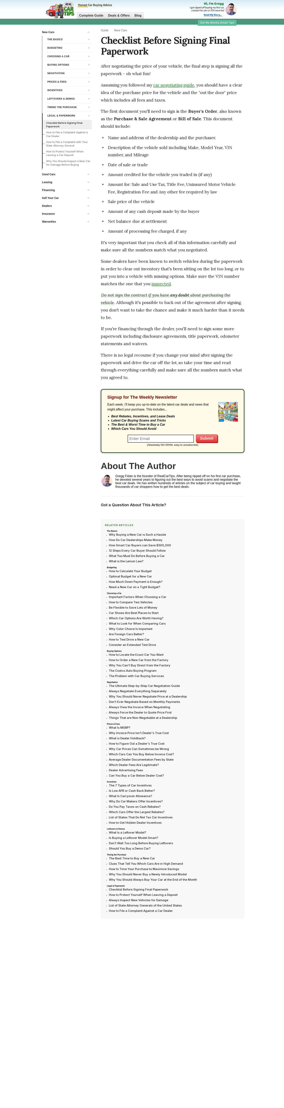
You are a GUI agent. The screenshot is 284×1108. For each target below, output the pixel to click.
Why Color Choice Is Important (130, 629)
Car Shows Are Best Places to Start (134, 613)
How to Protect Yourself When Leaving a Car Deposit (65, 153)
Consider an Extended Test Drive (132, 645)
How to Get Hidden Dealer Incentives (135, 822)
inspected (161, 283)
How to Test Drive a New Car (129, 639)
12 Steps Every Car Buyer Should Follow (137, 550)
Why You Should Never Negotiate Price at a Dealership (148, 696)
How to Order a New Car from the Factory (138, 660)
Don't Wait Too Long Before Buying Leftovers (141, 843)
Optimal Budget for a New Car (130, 576)
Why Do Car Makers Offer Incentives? (136, 801)
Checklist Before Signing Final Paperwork (64, 124)
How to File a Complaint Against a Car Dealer (67, 134)
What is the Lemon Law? (126, 561)
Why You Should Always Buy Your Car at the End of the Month (153, 879)
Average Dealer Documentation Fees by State (141, 759)
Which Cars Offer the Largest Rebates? (136, 812)
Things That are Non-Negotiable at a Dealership (143, 718)
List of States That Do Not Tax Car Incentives (141, 817)
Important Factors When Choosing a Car (137, 597)
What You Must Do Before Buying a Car (137, 556)
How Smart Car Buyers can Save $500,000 (140, 545)
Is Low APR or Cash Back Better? (132, 791)
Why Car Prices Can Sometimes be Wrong (139, 749)
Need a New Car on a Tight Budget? (134, 587)
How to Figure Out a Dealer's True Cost (136, 743)
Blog (138, 15)
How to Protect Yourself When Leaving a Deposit (143, 895)
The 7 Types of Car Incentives (130, 785)
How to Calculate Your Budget (130, 571)
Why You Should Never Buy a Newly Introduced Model (148, 874)
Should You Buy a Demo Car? (129, 848)
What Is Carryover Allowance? (130, 796)
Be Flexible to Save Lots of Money (133, 607)
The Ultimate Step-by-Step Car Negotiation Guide (144, 686)
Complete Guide (91, 15)
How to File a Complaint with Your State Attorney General (67, 143)
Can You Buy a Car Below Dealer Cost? (136, 775)
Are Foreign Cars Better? (126, 634)
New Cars (120, 30)
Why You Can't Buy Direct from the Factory (139, 665)
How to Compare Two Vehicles (130, 602)
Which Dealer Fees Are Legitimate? (134, 765)
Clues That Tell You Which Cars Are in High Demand (146, 864)
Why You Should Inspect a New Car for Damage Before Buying (68, 162)
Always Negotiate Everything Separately (138, 691)
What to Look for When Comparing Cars (137, 623)
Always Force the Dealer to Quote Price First (140, 712)
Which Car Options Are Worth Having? (136, 618)
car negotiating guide (173, 85)
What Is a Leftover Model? (127, 832)
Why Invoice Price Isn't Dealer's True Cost (139, 733)
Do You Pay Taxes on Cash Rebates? (135, 807)
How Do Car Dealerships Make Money (136, 540)
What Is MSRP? (119, 727)
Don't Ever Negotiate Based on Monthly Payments (144, 702)
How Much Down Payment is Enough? (136, 582)
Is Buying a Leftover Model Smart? (133, 838)
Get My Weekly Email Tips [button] (217, 22)
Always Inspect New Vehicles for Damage (138, 900)
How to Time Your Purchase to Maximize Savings (144, 869)
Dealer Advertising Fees (126, 770)
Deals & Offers (119, 15)
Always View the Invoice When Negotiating (139, 707)
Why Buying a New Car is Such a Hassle (137, 534)
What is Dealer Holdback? (127, 738)
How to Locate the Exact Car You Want (136, 655)
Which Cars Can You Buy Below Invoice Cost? (141, 754)
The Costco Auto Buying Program (133, 670)
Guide (104, 30)
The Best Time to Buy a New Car (132, 858)
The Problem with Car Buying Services (136, 676)
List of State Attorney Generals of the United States (145, 905)
